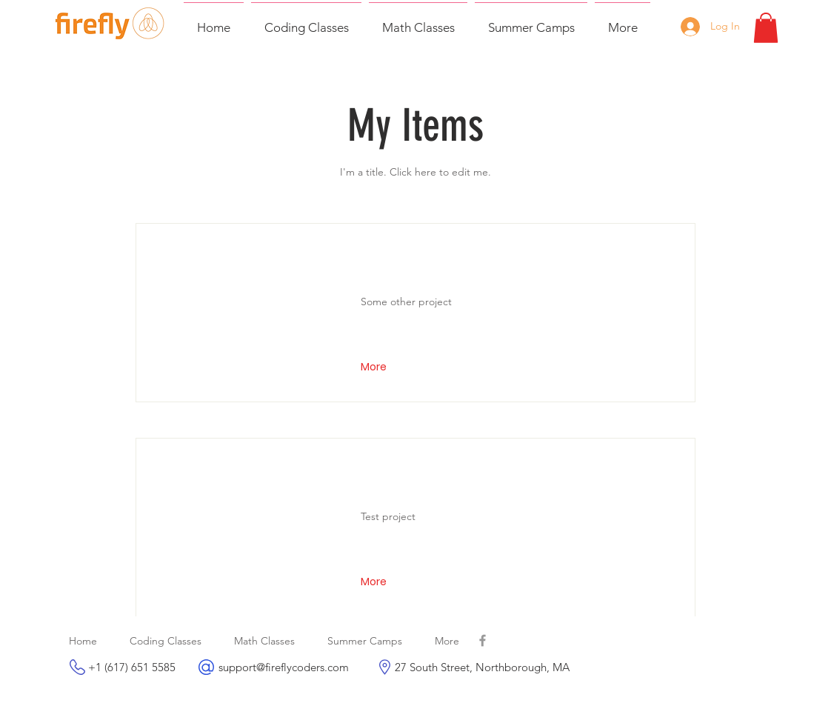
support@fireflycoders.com (283, 667)
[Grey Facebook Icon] (482, 640)
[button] (765, 28)
